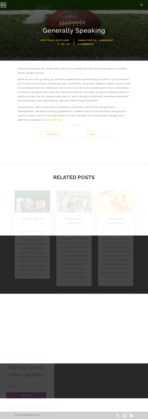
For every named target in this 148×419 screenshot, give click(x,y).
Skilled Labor (38, 228)
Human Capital (87, 40)
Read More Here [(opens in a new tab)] (53, 119)
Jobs (80, 228)
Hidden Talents (32, 219)
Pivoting (78, 235)
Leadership (106, 40)
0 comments (86, 44)
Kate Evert (63, 40)
